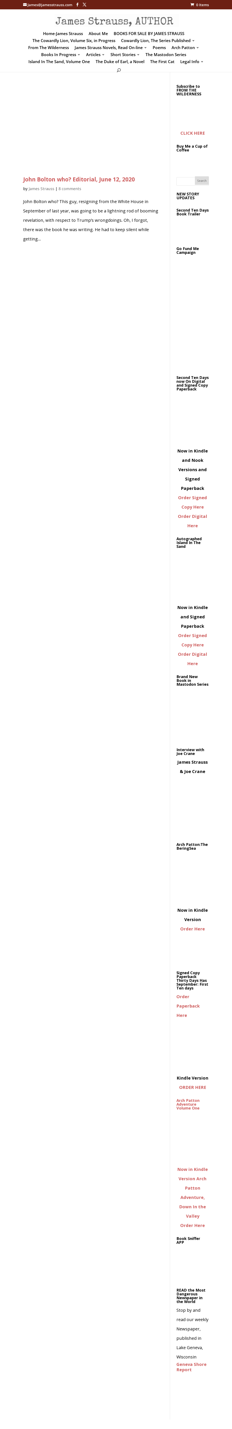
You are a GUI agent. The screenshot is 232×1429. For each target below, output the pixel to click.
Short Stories (123, 55)
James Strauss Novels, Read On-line (109, 48)
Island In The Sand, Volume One (59, 62)
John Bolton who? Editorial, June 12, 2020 (79, 179)
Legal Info (189, 62)
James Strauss (41, 188)
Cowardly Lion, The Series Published (156, 41)
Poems (159, 48)
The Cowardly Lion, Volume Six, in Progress (73, 41)
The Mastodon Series (165, 55)
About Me (98, 34)
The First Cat (162, 62)
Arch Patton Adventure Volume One (188, 1104)
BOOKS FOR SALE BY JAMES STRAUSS (149, 34)
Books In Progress (58, 55)
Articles (93, 55)
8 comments (70, 188)
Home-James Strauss (63, 34)
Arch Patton (183, 48)
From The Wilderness (48, 48)
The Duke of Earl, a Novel (120, 62)
